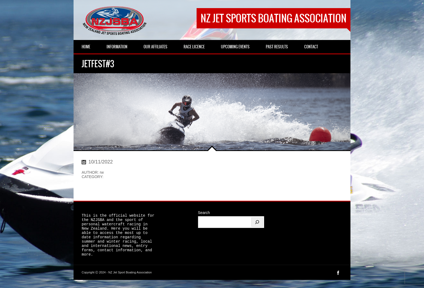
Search (204, 212)
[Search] (257, 222)
